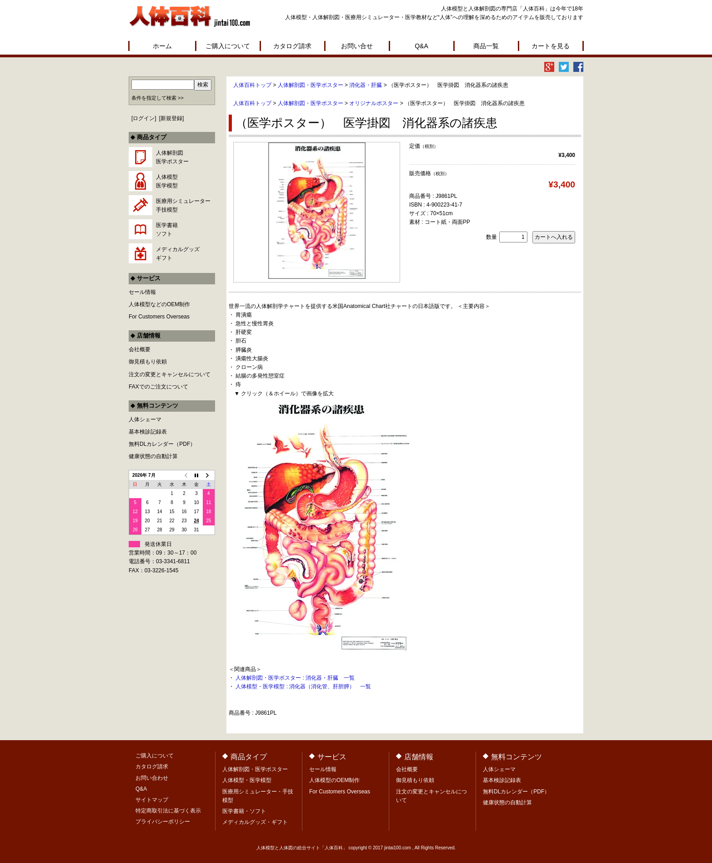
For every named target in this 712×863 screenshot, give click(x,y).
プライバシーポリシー (162, 821)
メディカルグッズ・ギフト (255, 822)
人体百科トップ (252, 85)
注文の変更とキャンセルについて (170, 374)
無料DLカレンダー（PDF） (162, 444)
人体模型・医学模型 (246, 780)
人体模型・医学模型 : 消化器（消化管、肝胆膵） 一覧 (303, 686)
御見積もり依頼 (148, 361)
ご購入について (228, 46)
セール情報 (142, 292)
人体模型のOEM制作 (334, 780)
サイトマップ (151, 800)
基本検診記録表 (148, 432)
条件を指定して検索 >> (157, 98)
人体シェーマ (145, 419)
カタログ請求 (292, 46)
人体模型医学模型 (167, 181)
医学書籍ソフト (167, 229)
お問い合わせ (151, 778)
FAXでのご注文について (158, 387)
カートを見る (550, 46)
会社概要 (139, 349)
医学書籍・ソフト (244, 811)
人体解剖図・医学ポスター (310, 85)
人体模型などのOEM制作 (159, 304)
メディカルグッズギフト (178, 253)
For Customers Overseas (159, 316)
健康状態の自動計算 (153, 456)
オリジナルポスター (373, 103)
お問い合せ (357, 46)
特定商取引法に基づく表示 (168, 810)
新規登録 (171, 118)
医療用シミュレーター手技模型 (183, 205)
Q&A (421, 46)
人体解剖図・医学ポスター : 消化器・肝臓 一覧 (295, 678)
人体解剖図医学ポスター (172, 157)
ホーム (162, 46)
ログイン (144, 118)
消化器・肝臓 (365, 85)
